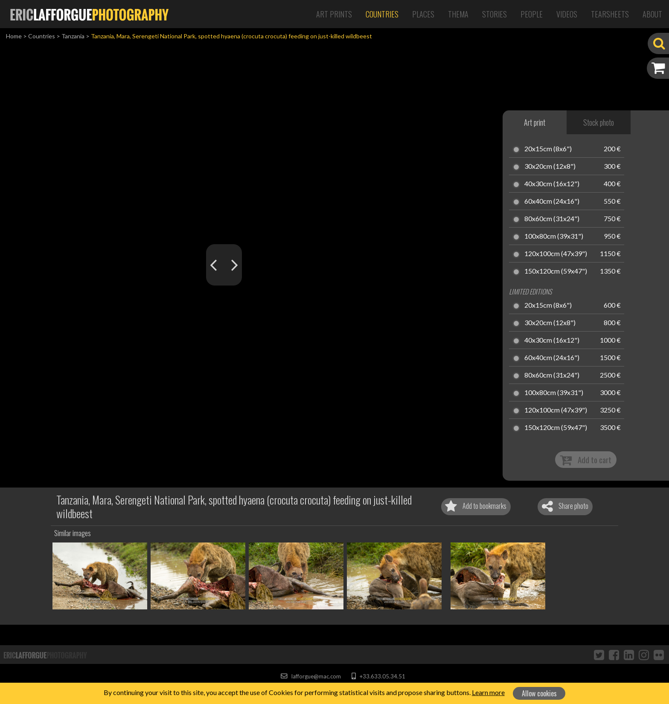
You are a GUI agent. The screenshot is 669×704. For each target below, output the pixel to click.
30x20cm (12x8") (550, 166)
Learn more (488, 692)
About (652, 14)
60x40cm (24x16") (551, 201)
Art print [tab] (534, 122)
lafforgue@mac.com (310, 676)
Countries (382, 14)
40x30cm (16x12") (551, 184)
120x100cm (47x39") (555, 254)
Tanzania (72, 36)
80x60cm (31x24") (551, 219)
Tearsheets (610, 14)
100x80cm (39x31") (553, 236)
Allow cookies (539, 693)
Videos (566, 14)
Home (14, 36)
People (532, 14)
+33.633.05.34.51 (378, 676)
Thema (458, 14)
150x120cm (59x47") (555, 271)
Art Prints (334, 14)
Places (423, 14)
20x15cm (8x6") (548, 149)
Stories (494, 14)
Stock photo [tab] (598, 122)
